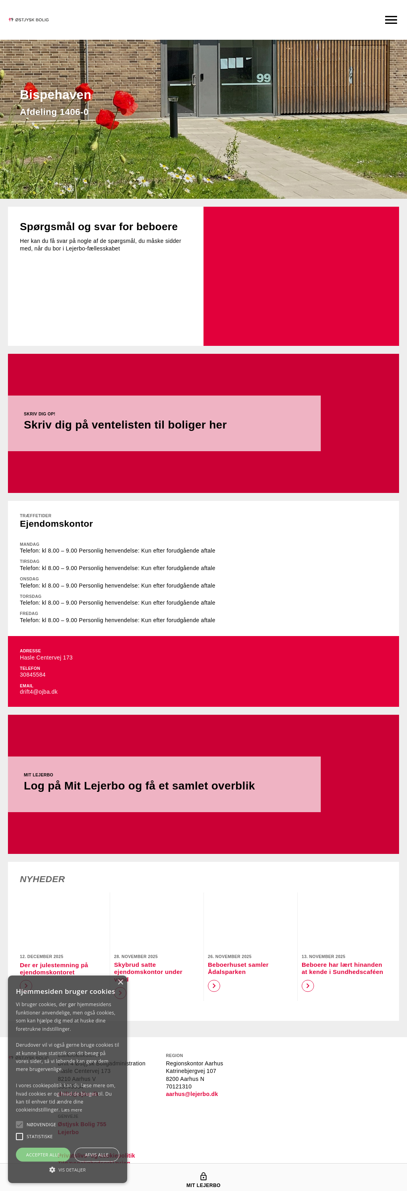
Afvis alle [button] (97, 1155)
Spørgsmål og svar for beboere (103, 227)
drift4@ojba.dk (39, 692)
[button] (41, 1125)
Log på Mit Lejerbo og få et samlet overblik (144, 786)
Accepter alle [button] (43, 1155)
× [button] (120, 982)
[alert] (67, 1079)
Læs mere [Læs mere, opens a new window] (71, 1110)
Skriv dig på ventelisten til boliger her (130, 425)
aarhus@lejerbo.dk (192, 1094)
